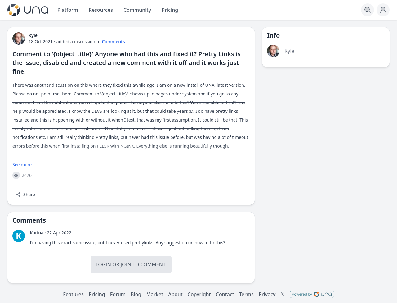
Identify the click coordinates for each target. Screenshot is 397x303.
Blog (136, 294)
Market (154, 294)
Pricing (97, 294)
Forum (118, 294)
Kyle (289, 51)
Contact (225, 294)
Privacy (267, 294)
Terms (246, 294)
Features (73, 294)
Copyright (199, 294)
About (175, 294)
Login (103, 264)
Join (126, 264)
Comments (113, 41)
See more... (23, 165)
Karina (36, 233)
